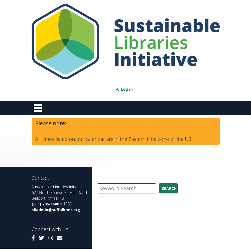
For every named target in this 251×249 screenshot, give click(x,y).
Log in (127, 89)
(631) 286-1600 (45, 204)
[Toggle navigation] (38, 108)
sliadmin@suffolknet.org (56, 209)
